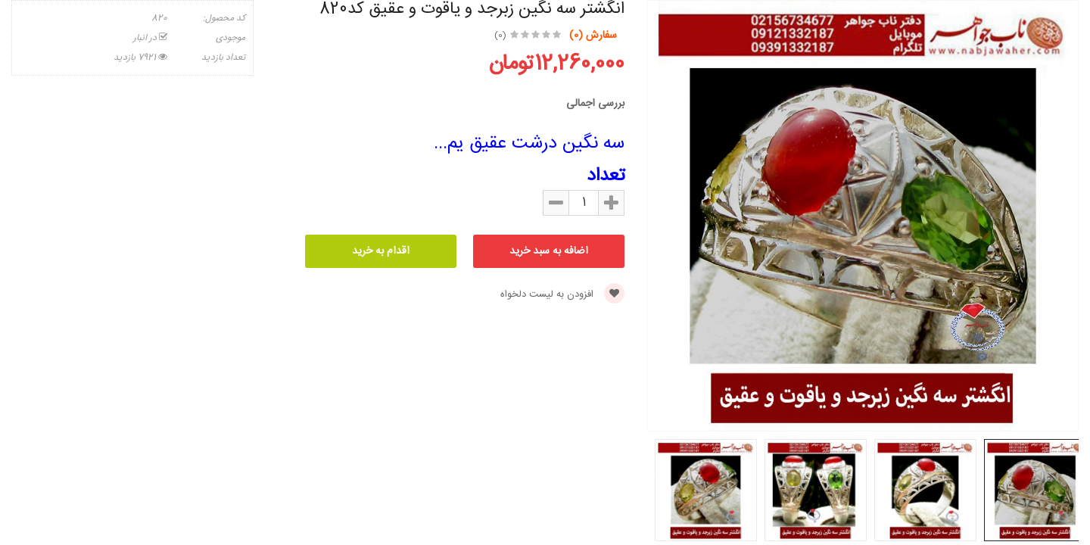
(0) (500, 35)
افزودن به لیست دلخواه (562, 294)
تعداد (605, 176)
